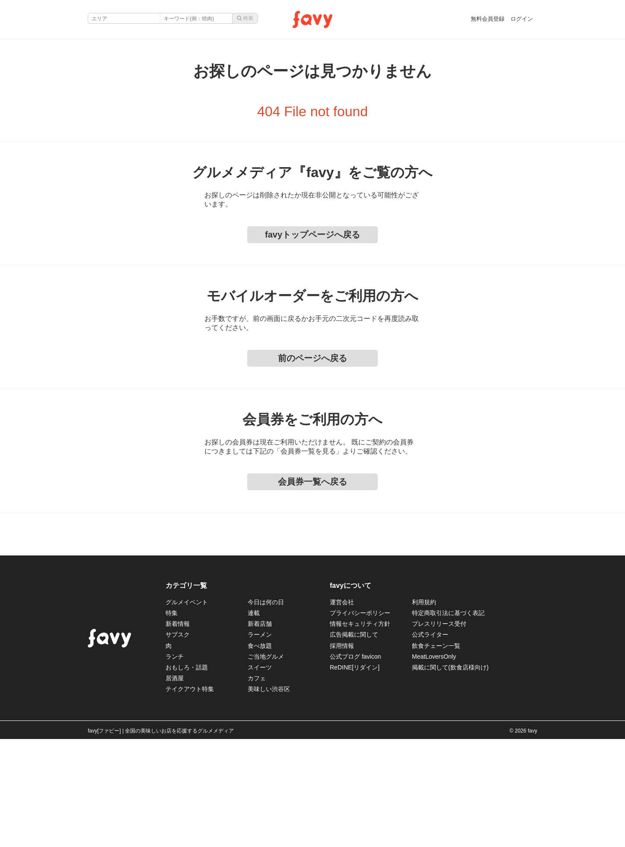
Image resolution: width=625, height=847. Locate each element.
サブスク (178, 634)
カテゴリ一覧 (186, 585)
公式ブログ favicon (355, 656)
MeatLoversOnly (434, 656)
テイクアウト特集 (190, 688)
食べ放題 (260, 645)
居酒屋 (175, 678)
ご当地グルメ (266, 656)
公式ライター (430, 634)
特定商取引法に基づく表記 (448, 612)
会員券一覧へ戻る (312, 481)
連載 (254, 612)
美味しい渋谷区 (269, 688)
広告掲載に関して (354, 634)
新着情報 (178, 623)
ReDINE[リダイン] (354, 667)
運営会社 (342, 602)
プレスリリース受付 (439, 623)
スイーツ (260, 667)
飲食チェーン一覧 (436, 645)
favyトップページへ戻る (312, 234)
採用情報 (342, 645)
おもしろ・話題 (187, 667)
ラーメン (260, 634)
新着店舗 (260, 623)
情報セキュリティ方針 (360, 623)
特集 (172, 612)
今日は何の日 (266, 602)
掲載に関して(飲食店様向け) (450, 667)
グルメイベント (187, 602)
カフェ (257, 678)
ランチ (175, 656)
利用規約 (424, 602)
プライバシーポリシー (360, 612)
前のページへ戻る (312, 358)
